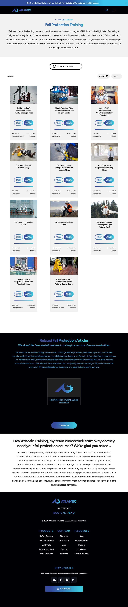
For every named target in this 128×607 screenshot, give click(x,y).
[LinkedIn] (54, 580)
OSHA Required (46, 549)
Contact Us (64, 540)
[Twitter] (67, 580)
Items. (10, 76)
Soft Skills (46, 545)
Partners (64, 553)
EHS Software (46, 553)
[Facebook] (61, 580)
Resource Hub (81, 540)
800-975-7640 (64, 513)
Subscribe (64, 589)
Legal (64, 545)
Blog (82, 536)
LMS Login (81, 549)
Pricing (81, 545)
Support (64, 549)
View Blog (64, 425)
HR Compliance (47, 540)
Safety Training (46, 536)
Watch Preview (28, 123)
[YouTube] (73, 580)
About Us (64, 536)
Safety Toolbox (81, 553)
